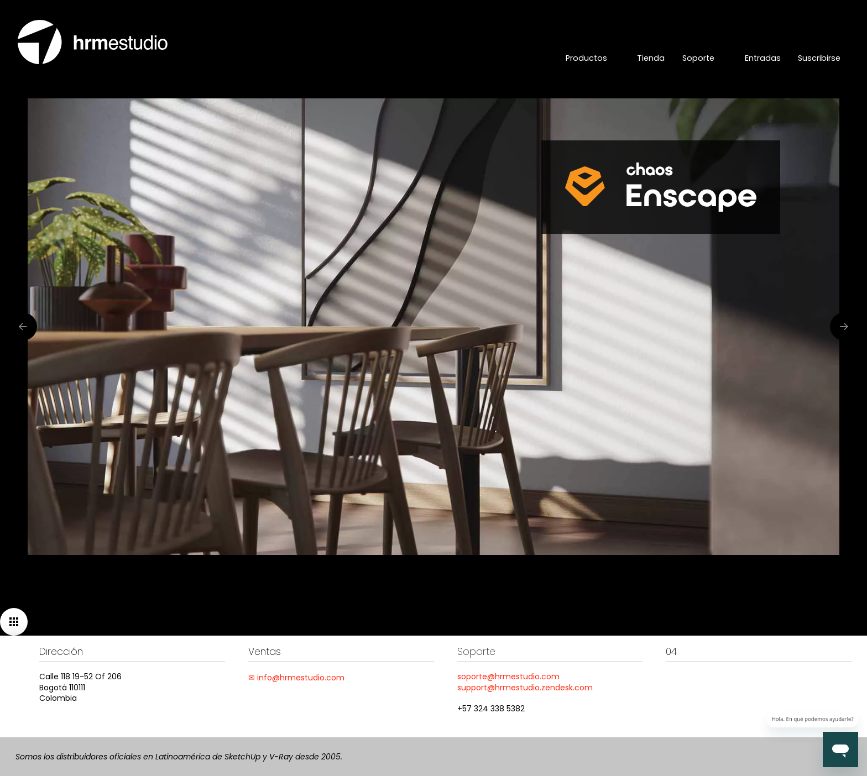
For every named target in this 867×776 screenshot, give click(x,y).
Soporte (476, 651)
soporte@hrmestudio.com (508, 676)
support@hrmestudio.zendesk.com (525, 687)
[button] (14, 622)
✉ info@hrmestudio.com (296, 677)
